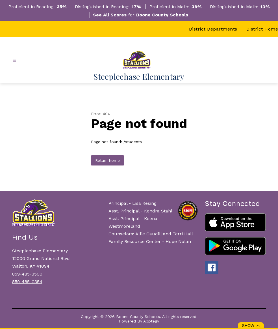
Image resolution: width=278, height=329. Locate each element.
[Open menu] (14, 60)
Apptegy (151, 321)
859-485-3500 (27, 274)
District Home (262, 29)
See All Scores (110, 15)
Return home (107, 160)
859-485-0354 (27, 281)
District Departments (213, 29)
